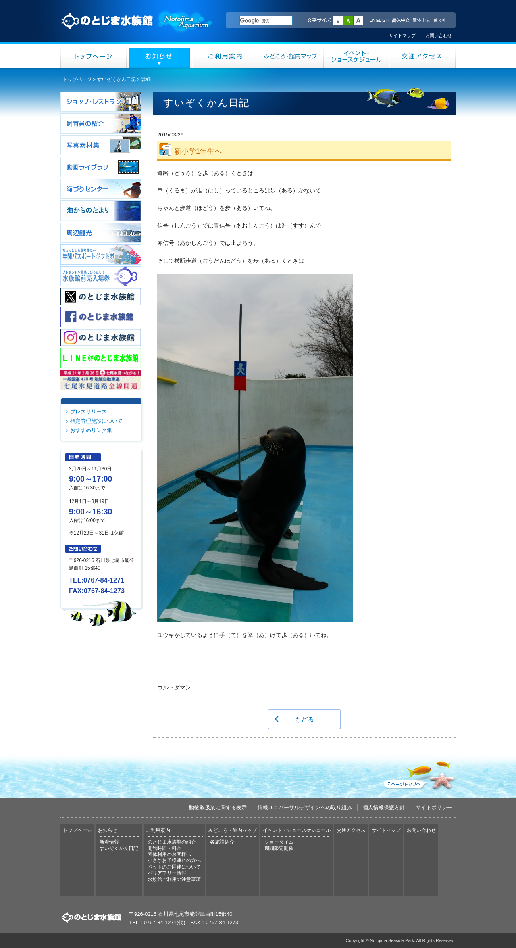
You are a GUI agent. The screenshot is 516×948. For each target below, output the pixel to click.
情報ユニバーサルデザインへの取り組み (305, 807)
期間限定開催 (278, 848)
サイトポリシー (434, 807)
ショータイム (278, 842)
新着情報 (109, 842)
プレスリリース (88, 412)
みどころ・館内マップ (291, 56)
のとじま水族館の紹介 (172, 842)
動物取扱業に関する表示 (218, 807)
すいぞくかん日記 (116, 79)
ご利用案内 (225, 56)
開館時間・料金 (164, 848)
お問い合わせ (438, 35)
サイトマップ (402, 35)
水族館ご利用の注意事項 (174, 879)
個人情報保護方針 (384, 807)
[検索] (266, 20)
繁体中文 (421, 21)
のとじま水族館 (137, 28)
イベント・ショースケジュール (356, 56)
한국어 (440, 21)
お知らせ (159, 56)
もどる (304, 719)
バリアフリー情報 (167, 873)
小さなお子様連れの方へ (174, 860)
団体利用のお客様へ (169, 854)
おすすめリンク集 (91, 430)
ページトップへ (419, 773)
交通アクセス (422, 56)
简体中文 (400, 21)
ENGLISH (379, 21)
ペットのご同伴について (174, 867)
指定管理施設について (96, 421)
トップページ (93, 56)
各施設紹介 (222, 842)
